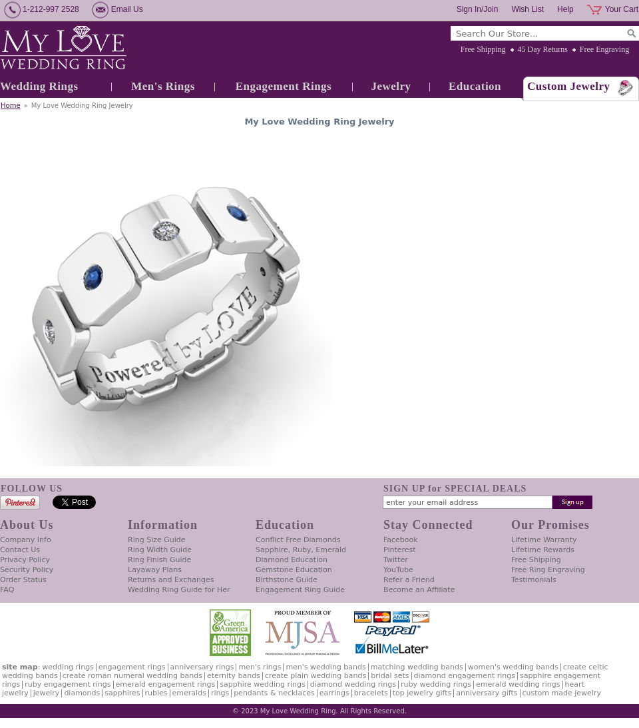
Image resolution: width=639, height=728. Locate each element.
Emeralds (189, 693)
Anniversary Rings (202, 667)
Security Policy (26, 569)
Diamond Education (291, 559)
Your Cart (621, 9)
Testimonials (533, 579)
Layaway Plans (155, 569)
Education (475, 86)
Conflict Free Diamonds (298, 540)
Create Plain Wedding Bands (315, 675)
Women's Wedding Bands (513, 667)
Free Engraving (604, 49)
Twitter (395, 559)
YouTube (398, 569)
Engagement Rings (283, 86)
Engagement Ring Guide (300, 589)
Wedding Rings (39, 86)
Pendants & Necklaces (274, 693)
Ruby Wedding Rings (436, 684)
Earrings (334, 693)
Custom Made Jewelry (562, 693)
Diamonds (82, 693)
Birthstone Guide (287, 579)
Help (565, 9)
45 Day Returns (543, 49)
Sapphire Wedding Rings (263, 684)
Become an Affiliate (419, 589)
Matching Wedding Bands (417, 667)
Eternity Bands (233, 675)
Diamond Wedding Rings (353, 684)
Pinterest (399, 550)
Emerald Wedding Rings (518, 684)
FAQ (7, 589)
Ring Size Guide (157, 540)
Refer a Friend (409, 579)
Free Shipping (483, 49)
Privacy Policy (25, 559)
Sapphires (122, 693)
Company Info (25, 540)
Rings (220, 693)
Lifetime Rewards (542, 550)
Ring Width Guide (160, 550)
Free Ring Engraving (548, 569)
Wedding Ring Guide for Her (179, 589)
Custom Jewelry (568, 86)
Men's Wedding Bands (325, 667)
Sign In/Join (478, 9)
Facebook (400, 540)
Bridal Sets (390, 675)
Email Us (127, 9)
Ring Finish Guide (159, 559)
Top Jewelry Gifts (422, 693)
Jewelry (391, 86)
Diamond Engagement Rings (464, 675)
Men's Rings (163, 86)
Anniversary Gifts (486, 693)
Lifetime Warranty (543, 540)
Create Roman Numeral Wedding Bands (132, 675)
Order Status (23, 579)
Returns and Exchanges (171, 579)
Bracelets (371, 693)
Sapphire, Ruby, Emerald (301, 550)
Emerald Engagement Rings (166, 684)
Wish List (527, 9)
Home (11, 105)
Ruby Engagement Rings (67, 684)
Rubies (156, 693)
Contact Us (20, 550)
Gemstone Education (294, 569)
